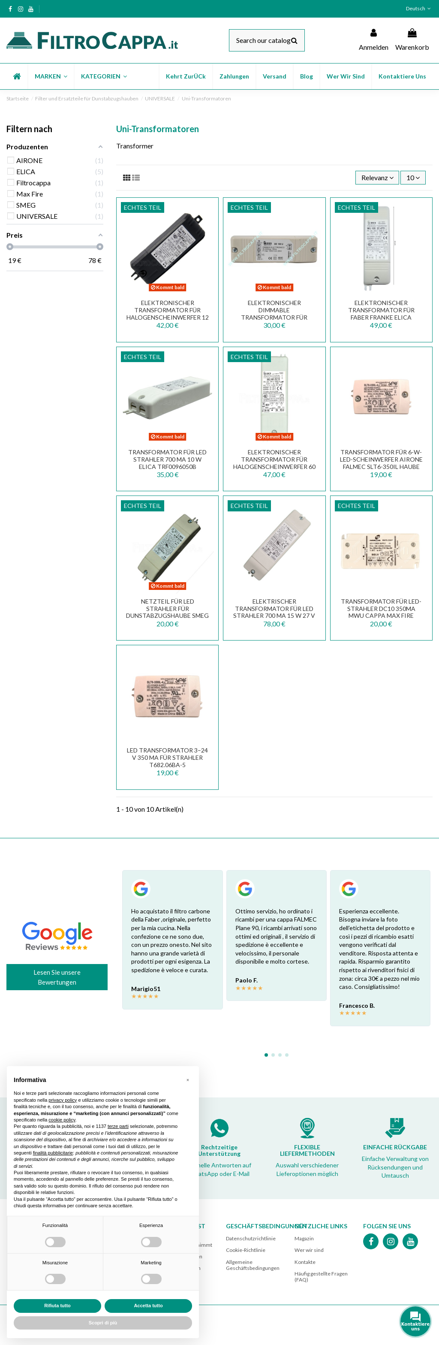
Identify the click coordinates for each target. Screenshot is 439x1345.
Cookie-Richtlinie (245, 1250)
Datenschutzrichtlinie (251, 1238)
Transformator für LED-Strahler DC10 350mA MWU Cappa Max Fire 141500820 (381, 612)
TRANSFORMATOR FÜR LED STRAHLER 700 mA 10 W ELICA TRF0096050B (167, 459)
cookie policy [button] (61, 1119)
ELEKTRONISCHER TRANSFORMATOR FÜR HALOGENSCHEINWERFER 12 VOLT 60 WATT (167, 313)
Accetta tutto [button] (148, 1305)
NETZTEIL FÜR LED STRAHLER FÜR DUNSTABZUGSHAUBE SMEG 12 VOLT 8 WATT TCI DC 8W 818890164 (167, 616)
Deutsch (419, 8)
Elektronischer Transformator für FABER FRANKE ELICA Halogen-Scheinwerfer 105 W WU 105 (381, 317)
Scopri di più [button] (103, 1322)
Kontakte (305, 1262)
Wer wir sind (309, 1250)
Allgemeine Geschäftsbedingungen (253, 1265)
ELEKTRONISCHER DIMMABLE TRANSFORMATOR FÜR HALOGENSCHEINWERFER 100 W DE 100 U (274, 317)
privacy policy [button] (62, 1100)
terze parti (118, 1126)
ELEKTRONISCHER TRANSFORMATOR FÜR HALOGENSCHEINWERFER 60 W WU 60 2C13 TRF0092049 (274, 462)
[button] (50, 76)
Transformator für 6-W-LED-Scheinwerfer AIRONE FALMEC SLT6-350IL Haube (381, 459)
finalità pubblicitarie (53, 1152)
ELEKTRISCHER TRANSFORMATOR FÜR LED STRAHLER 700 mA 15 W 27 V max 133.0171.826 (274, 612)
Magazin (304, 1238)
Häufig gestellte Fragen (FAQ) (321, 1276)
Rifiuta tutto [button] (57, 1305)
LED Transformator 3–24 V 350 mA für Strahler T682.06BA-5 (167, 757)
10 (413, 177)
